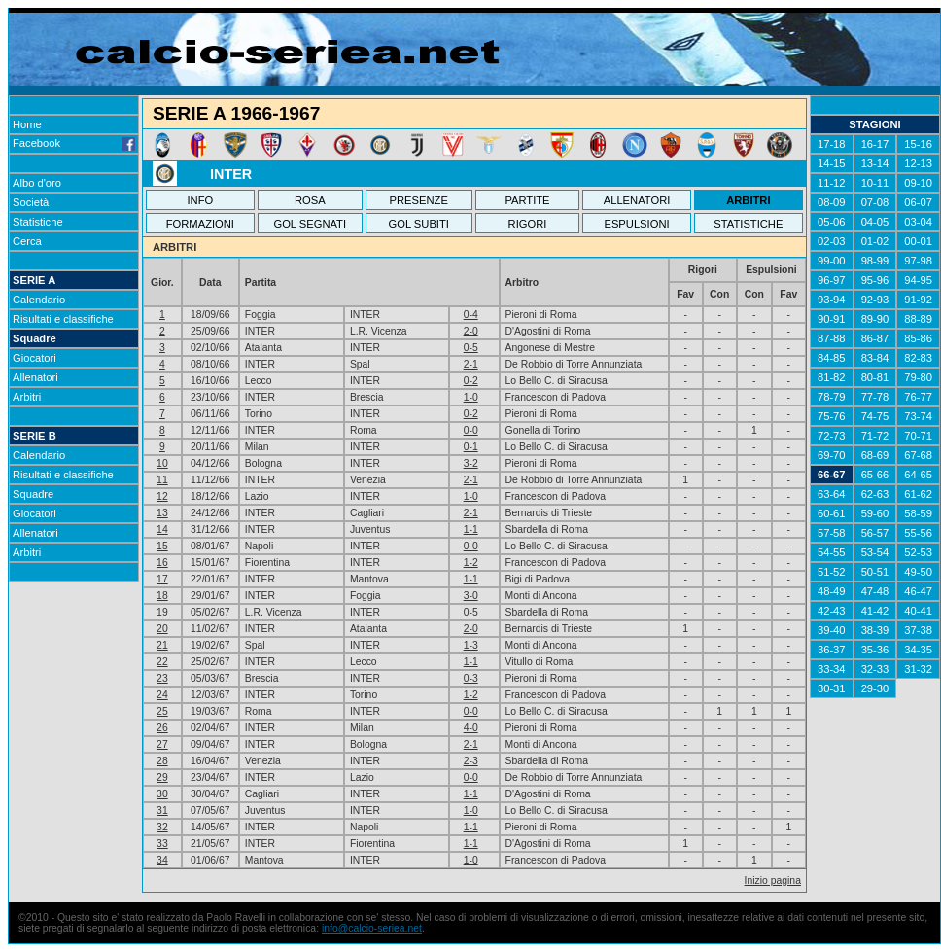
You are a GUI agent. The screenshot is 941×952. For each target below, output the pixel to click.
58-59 (918, 513)
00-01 (918, 241)
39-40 (832, 630)
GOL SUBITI (419, 223)
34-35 (918, 649)
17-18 (832, 144)
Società (31, 202)
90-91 (832, 319)
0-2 (471, 380)
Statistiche (38, 222)
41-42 (875, 611)
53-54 (875, 552)
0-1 (471, 446)
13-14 (875, 163)
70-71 (918, 435)
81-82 (832, 377)
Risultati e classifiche (63, 319)
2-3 (471, 761)
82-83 (918, 358)
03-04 (918, 222)
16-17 (875, 144)
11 (162, 480)
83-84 (875, 358)
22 (162, 661)
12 (162, 496)
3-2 (471, 463)
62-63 (875, 494)
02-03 (832, 241)
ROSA (310, 200)
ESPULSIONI (636, 223)
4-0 (471, 728)
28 (162, 761)
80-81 (875, 377)
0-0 (471, 430)
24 (162, 694)
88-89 (918, 319)
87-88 (832, 338)
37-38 (918, 630)
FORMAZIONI (200, 223)
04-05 (875, 222)
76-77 (918, 397)
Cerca (27, 241)
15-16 (918, 144)
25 (162, 711)
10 (162, 463)
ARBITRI (748, 200)
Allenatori (35, 377)
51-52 (832, 572)
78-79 (832, 397)
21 (162, 645)
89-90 (875, 319)
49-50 (918, 572)
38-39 (875, 630)
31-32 (918, 669)
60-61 (832, 513)
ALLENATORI (637, 200)
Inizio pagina (773, 880)
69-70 (832, 455)
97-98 (918, 260)
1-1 (471, 529)
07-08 (875, 202)
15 (162, 546)
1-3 (471, 645)
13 (162, 513)
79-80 (918, 377)
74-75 (875, 416)
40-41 (918, 611)
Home (27, 124)
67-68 (918, 455)
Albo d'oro (37, 183)
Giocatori (34, 358)
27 (162, 744)
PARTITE (527, 200)
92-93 (875, 299)
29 (162, 777)
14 (162, 529)
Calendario (39, 299)
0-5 (471, 347)
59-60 (875, 513)
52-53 (918, 552)
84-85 (832, 358)
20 (162, 628)
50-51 (875, 572)
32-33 (875, 669)
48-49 (832, 591)
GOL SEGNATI (309, 223)
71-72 (875, 435)
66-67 (832, 474)
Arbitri (27, 397)
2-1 (471, 364)
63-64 (832, 494)
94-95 (918, 280)
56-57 (875, 533)
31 (162, 810)
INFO (201, 200)
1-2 (471, 562)
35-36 (875, 649)
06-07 (918, 202)
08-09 (832, 202)
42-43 (832, 611)
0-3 (471, 678)
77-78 (875, 397)
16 (162, 562)
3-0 (471, 595)
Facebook (74, 143)
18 (162, 595)
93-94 (832, 299)
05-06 (832, 222)
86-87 (875, 338)
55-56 (918, 533)
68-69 (875, 455)
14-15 (832, 163)
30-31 (832, 688)
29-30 (875, 688)
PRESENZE (419, 200)
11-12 (832, 183)
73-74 (918, 416)
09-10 (918, 183)
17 (162, 579)
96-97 (832, 280)
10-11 (875, 183)
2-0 (471, 331)
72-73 (832, 435)
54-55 (832, 552)
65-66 (875, 474)
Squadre (34, 338)
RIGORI (527, 223)
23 (162, 678)
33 (162, 843)
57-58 (832, 533)
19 (162, 612)
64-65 (918, 474)
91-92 (918, 299)
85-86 (918, 338)
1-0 (471, 397)
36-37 (832, 649)
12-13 (918, 163)
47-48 (875, 591)
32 (162, 827)
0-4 (471, 314)
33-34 (832, 669)
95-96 (875, 280)
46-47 (918, 591)
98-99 (875, 260)
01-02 (875, 241)
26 (162, 728)
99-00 (832, 260)
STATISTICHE (748, 223)
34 (162, 860)
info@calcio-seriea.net (372, 928)
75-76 (832, 416)
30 (162, 794)
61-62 (918, 494)
